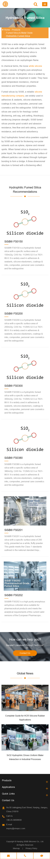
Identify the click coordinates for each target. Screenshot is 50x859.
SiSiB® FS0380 (13, 457)
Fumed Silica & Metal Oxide (19, 33)
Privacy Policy (31, 848)
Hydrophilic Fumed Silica (18, 36)
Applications (8, 787)
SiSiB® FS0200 (13, 313)
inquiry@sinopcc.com (15, 828)
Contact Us (25, 653)
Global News (25, 673)
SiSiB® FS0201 (13, 529)
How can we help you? (25, 639)
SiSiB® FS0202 (13, 595)
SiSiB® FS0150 (13, 241)
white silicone (35, 66)
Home (7, 30)
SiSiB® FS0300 (13, 385)
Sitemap (16, 848)
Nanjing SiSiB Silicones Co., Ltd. (30, 841)
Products (16, 30)
